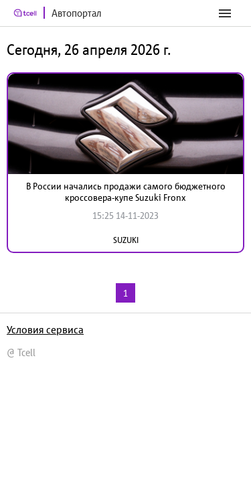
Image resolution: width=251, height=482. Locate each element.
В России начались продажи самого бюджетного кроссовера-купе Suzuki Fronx (126, 192)
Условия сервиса (45, 329)
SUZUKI (126, 240)
